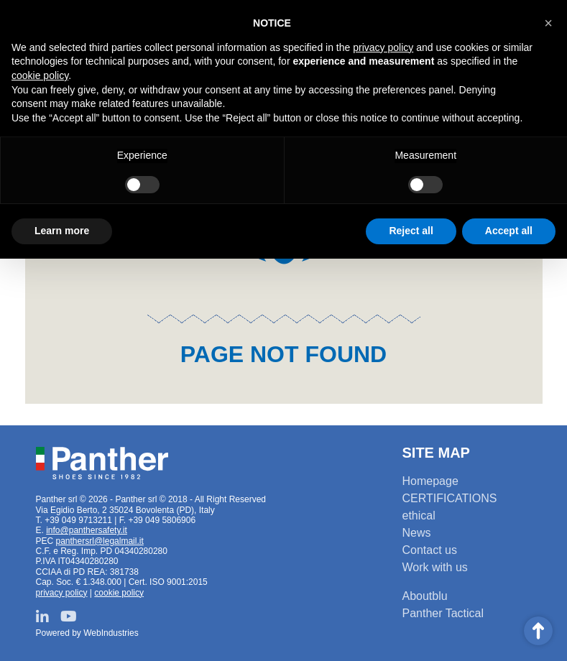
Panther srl (102, 463)
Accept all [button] (509, 230)
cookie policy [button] (39, 75)
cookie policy (119, 593)
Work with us (435, 567)
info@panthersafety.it (86, 530)
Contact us (429, 550)
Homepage (430, 481)
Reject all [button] (411, 230)
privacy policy (62, 593)
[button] (548, 22)
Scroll (538, 630)
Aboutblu (425, 596)
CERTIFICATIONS (449, 498)
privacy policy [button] (383, 47)
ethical (418, 515)
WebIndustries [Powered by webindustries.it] (110, 633)
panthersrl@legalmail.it (100, 541)
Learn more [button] (61, 230)
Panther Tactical (443, 613)
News (416, 533)
